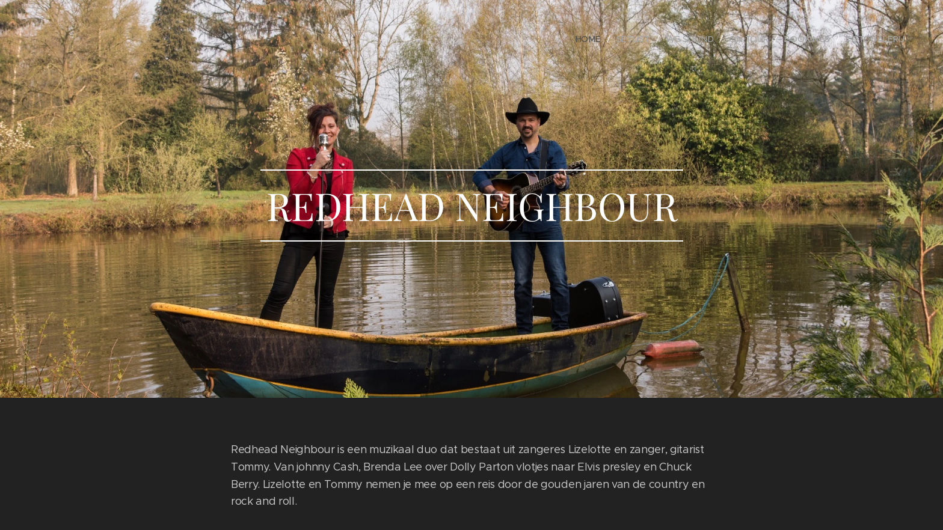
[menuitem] (593, 39)
